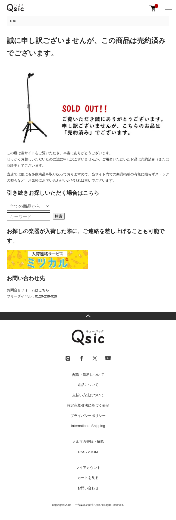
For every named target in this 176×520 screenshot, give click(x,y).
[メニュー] (168, 8)
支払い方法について (88, 395)
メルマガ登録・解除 (88, 441)
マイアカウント (88, 468)
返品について (88, 385)
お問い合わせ (88, 488)
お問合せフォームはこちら (28, 290)
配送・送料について (88, 375)
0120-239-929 (46, 296)
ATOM (93, 452)
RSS (81, 452)
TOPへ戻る (88, 316)
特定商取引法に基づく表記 (88, 405)
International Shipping (88, 426)
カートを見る (88, 478)
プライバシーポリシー (88, 416)
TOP (13, 21)
